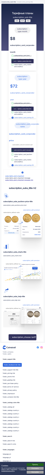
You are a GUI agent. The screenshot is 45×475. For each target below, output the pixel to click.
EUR (22, 20)
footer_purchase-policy (10, 383)
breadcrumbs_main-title (9, 2)
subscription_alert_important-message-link (19, 180)
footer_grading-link (9, 380)
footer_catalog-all (8, 407)
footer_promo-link (9, 376)
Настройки (35, 472)
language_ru (7, 461)
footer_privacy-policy (10, 390)
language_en (7, 454)
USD (16, 20)
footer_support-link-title (10, 370)
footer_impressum (9, 393)
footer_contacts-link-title (11, 397)
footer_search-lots (9, 441)
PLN (28, 20)
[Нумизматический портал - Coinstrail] (9, 347)
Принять (35, 464)
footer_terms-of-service (11, 387)
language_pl (7, 457)
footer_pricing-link (9, 373)
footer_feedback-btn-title (12, 365)
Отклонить (35, 468)
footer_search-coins (9, 444)
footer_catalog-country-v (11, 410)
